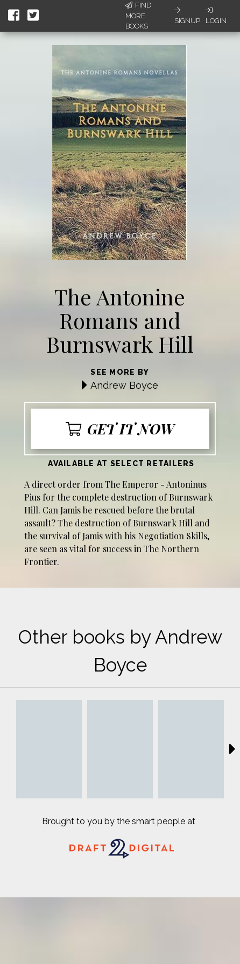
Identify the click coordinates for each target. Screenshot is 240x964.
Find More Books (138, 15)
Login (216, 15)
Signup (187, 15)
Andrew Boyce (124, 385)
